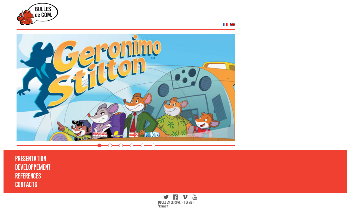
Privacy (163, 206)
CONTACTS (25, 184)
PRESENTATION (25, 158)
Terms (188, 202)
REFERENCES (25, 176)
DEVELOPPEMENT (25, 167)
